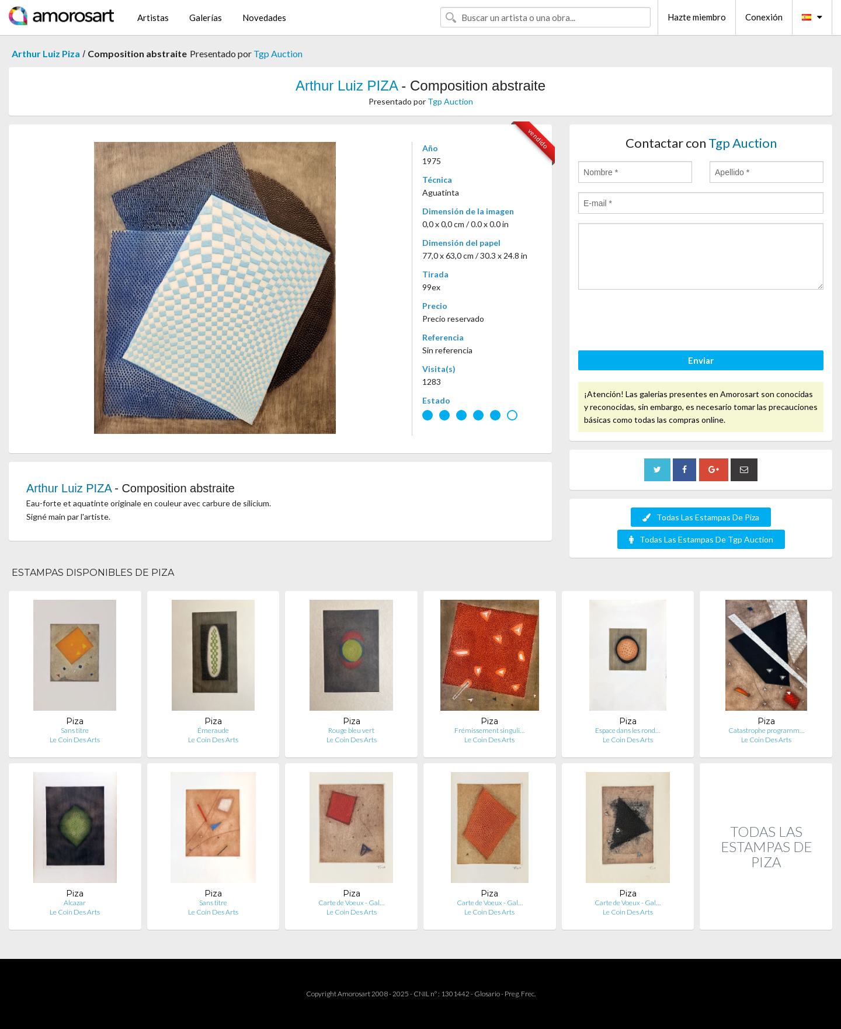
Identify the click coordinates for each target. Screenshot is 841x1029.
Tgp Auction (278, 53)
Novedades (264, 17)
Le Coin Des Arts (75, 739)
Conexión (764, 17)
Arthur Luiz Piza (46, 53)
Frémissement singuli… (489, 730)
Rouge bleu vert (351, 730)
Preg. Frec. (520, 993)
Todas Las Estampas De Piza (700, 517)
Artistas (153, 17)
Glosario (487, 993)
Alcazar (75, 902)
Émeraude (213, 730)
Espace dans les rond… (627, 730)
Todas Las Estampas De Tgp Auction (701, 539)
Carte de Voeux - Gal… (351, 902)
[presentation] (667, 322)
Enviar (701, 360)
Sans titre (75, 730)
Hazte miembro (697, 17)
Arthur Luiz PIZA (347, 85)
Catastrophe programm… (766, 730)
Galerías (205, 17)
